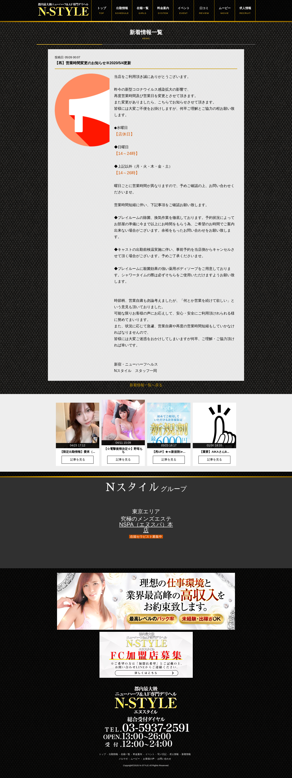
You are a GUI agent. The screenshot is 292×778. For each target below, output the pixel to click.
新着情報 (186, 754)
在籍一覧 (142, 10)
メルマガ (123, 759)
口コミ (204, 10)
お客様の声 (148, 759)
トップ (101, 10)
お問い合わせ (164, 759)
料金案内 (163, 10)
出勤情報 (122, 10)
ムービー (224, 10)
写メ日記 (162, 754)
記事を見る (77, 459)
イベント (183, 10)
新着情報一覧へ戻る (146, 385)
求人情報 (245, 10)
